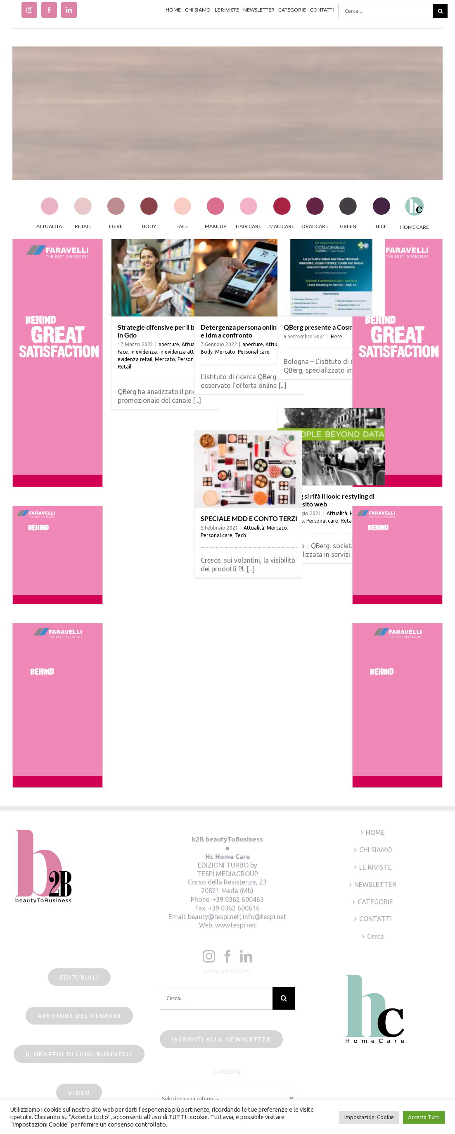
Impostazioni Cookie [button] (369, 1117)
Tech (240, 535)
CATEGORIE (375, 902)
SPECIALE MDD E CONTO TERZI (249, 518)
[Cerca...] (385, 11)
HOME (375, 832)
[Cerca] (440, 11)
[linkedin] (69, 10)
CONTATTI (375, 918)
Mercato (165, 359)
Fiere (336, 336)
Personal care (254, 351)
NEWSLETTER (375, 884)
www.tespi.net (235, 925)
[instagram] (29, 10)
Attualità (337, 513)
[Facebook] (227, 956)
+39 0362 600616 (234, 908)
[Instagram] (209, 956)
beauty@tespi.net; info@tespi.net (237, 916)
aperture (169, 344)
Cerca (375, 936)
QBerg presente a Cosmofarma (329, 327)
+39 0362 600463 (238, 899)
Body (207, 351)
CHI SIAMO (375, 849)
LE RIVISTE (375, 867)
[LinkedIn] (246, 956)
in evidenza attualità (183, 351)
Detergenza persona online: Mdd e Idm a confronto (249, 331)
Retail (124, 366)
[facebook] (49, 10)
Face (123, 351)
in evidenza (143, 351)
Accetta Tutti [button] (424, 1117)
